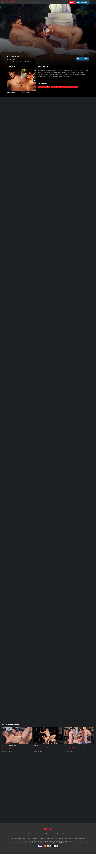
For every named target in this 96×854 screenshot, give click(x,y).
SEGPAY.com (61, 842)
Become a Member (82, 2)
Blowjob (75, 87)
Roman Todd (36, 748)
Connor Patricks (77, 748)
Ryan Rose (85, 748)
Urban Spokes (69, 746)
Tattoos (62, 87)
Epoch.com (16, 842)
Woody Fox (5, 748)
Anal (40, 87)
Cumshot (68, 87)
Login (72, 2)
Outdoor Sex (54, 87)
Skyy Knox (12, 748)
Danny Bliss (25, 92)
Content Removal (84, 842)
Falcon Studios (5, 750)
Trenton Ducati (69, 748)
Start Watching (82, 59)
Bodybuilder (46, 87)
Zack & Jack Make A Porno (10, 746)
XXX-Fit (35, 746)
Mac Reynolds (11, 92)
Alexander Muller (45, 748)
